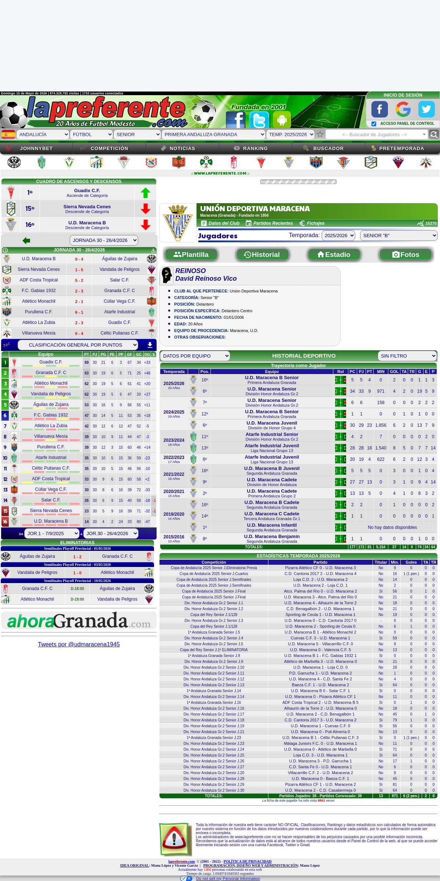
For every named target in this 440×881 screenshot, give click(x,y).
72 (139, 490)
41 (139, 384)
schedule (5, 250)
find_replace (434, 134)
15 (121, 447)
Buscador (329, 148)
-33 (147, 490)
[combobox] (376, 134)
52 (139, 426)
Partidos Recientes (273, 223)
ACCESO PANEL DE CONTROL (407, 124)
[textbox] (377, 135)
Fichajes (315, 223)
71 (130, 373)
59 (139, 458)
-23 (147, 458)
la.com (181, 861)
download (150, 345)
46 (139, 447)
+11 (147, 405)
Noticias (182, 148)
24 (121, 522)
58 (139, 479)
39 (130, 490)
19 (103, 373)
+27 (147, 394)
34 (139, 363)
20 (139, 394)
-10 (147, 469)
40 (130, 501)
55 (139, 405)
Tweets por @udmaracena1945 (79, 644)
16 (103, 405)
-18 (147, 501)
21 (103, 363)
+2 (147, 479)
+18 (147, 416)
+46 (147, 373)
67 (130, 363)
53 (130, 416)
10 (103, 437)
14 (103, 416)
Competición (109, 148)
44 (130, 437)
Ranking (255, 148)
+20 (147, 384)
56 (139, 469)
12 (103, 426)
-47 (147, 522)
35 (139, 416)
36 (130, 458)
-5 (147, 426)
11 (121, 416)
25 (139, 373)
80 (139, 522)
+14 (147, 447)
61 (130, 384)
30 (95, 363)
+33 (147, 363)
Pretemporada (402, 148)
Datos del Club (224, 223)
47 (130, 394)
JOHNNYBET (36, 148)
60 (130, 447)
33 (130, 522)
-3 (147, 437)
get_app (153, 250)
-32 (147, 511)
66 (130, 405)
